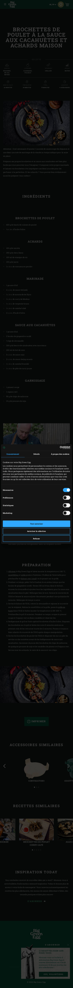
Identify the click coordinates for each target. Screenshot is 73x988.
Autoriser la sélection (36, 531)
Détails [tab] (36, 454)
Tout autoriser (36, 524)
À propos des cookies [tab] (60, 454)
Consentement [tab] (12, 454)
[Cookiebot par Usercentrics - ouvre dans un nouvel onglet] (59, 447)
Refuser (36, 538)
